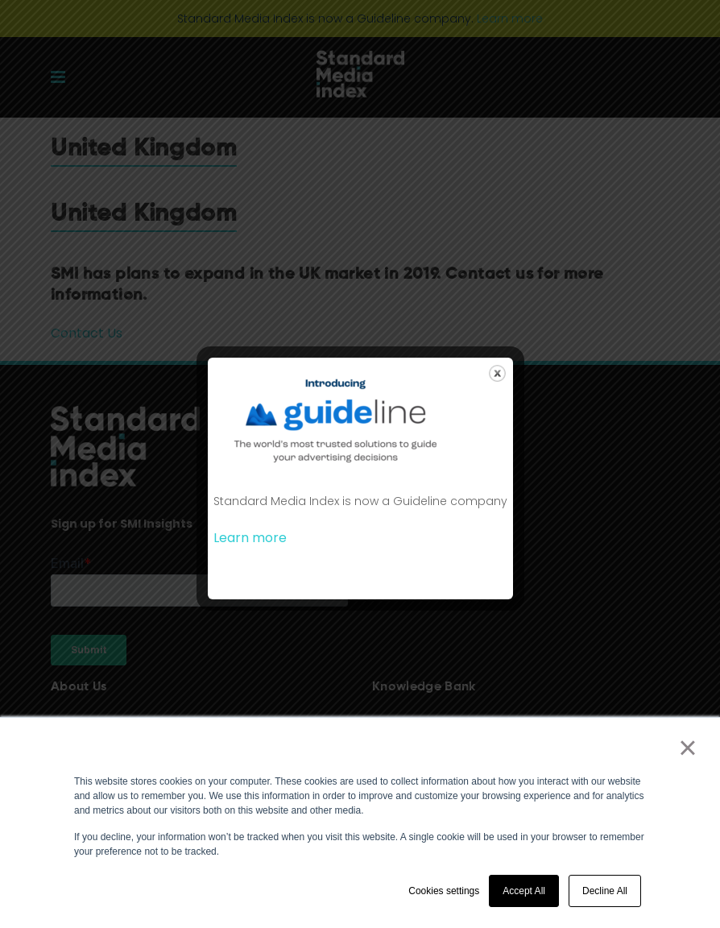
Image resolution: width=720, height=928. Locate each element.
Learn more (250, 537)
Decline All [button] (604, 891)
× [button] (687, 747)
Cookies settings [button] (443, 891)
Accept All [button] (524, 891)
